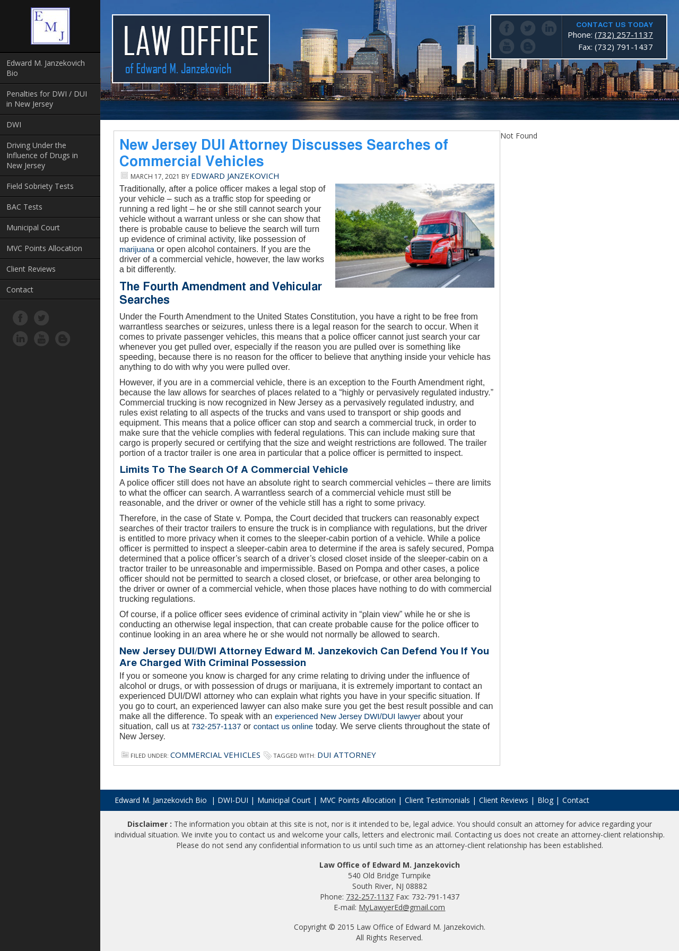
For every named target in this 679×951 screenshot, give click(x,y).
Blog (545, 800)
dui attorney (346, 754)
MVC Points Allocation (44, 248)
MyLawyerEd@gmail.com (402, 907)
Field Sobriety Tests (40, 186)
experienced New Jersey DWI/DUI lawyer (348, 716)
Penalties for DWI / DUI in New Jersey (46, 99)
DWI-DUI (232, 800)
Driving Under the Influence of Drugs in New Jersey (42, 155)
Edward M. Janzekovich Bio (45, 68)
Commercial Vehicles (215, 754)
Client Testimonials (437, 800)
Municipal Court (33, 227)
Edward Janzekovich (235, 175)
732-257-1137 (216, 726)
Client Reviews (31, 269)
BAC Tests (24, 207)
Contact (19, 289)
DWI (13, 124)
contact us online (284, 726)
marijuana (136, 249)
